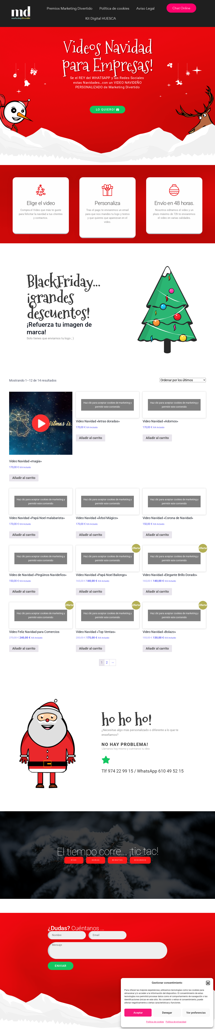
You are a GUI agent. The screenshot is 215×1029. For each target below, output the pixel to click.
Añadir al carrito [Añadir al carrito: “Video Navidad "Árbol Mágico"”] (90, 535)
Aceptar (138, 1012)
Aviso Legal (145, 8)
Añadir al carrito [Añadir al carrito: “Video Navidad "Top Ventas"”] (90, 648)
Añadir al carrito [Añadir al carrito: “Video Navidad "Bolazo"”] (157, 648)
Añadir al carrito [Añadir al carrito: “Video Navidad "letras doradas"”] (90, 438)
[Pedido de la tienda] (183, 380)
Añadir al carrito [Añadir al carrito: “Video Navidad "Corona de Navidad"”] (157, 535)
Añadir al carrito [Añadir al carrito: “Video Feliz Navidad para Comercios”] (23, 648)
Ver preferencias (196, 1012)
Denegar (167, 1012)
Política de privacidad (176, 1022)
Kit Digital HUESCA (100, 18)
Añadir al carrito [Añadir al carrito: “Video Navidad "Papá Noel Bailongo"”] (90, 591)
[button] (208, 983)
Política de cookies (155, 1022)
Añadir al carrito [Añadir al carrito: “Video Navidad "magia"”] (23, 478)
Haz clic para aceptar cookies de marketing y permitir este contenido (107, 404)
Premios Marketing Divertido (69, 8)
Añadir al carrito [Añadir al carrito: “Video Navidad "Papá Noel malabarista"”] (23, 535)
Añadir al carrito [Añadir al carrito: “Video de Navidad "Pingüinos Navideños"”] (23, 591)
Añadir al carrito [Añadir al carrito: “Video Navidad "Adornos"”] (157, 438)
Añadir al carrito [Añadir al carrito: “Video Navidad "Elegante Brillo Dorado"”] (157, 591)
